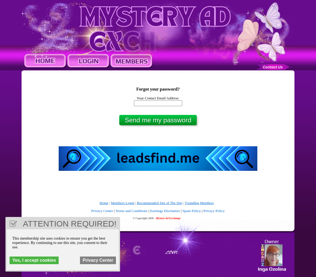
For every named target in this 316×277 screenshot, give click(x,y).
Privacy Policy (214, 211)
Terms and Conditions (131, 211)
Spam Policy (191, 211)
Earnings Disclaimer (165, 211)
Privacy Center (102, 211)
